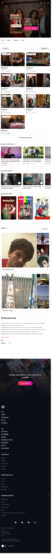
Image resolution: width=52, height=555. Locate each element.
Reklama (3, 502)
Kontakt (2, 535)
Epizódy (9, 40)
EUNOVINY (4, 489)
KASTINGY (4, 442)
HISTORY (3, 469)
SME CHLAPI (4, 463)
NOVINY (3, 478)
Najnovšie (44, 48)
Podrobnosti (16, 40)
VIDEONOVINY (5, 486)
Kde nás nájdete (4, 507)
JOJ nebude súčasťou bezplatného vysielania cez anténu (13, 512)
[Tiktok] (35, 522)
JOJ (2, 429)
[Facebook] (16, 522)
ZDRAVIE (3, 466)
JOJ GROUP (5, 448)
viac (39, 24)
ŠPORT (2, 484)
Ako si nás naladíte (5, 504)
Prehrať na (31, 28)
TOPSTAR (3, 461)
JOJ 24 (3, 420)
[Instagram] (22, 522)
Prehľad (3, 40)
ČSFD (26, 21)
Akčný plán (3, 515)
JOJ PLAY (4, 431)
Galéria (22, 40)
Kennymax (9, 540)
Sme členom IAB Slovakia (6, 533)
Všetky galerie (44, 228)
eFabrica (18, 540)
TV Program (5, 417)
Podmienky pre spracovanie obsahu (7, 528)
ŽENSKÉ (3, 458)
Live (2, 412)
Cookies (2, 529)
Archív (3, 414)
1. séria (5, 48)
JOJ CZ (3, 445)
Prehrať (25, 383)
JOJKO (3, 437)
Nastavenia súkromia (5, 531)
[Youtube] (29, 522)
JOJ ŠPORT (4, 434)
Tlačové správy (4, 499)
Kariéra (2, 510)
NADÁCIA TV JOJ (6, 440)
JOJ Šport (4, 423)
